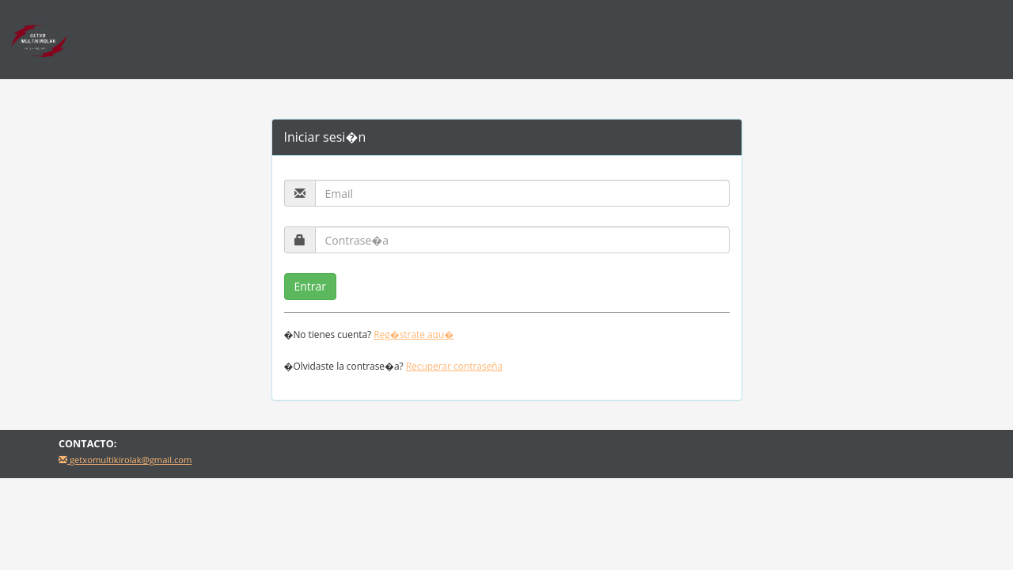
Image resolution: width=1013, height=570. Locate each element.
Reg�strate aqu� (413, 334)
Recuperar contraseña (454, 365)
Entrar (310, 286)
